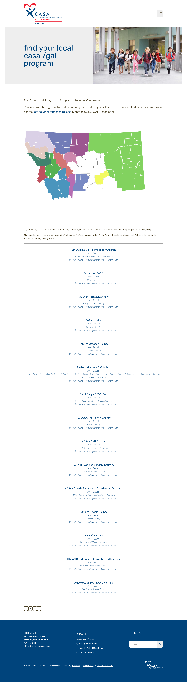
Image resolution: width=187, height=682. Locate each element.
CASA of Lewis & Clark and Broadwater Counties (93, 488)
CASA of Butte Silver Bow (93, 296)
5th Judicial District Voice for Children (93, 249)
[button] (160, 13)
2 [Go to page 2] (34, 608)
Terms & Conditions (105, 666)
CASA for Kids (93, 320)
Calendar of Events (85, 652)
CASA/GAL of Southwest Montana (93, 582)
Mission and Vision (85, 639)
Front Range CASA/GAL (93, 394)
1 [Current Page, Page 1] (30, 608)
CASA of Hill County (93, 441)
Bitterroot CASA (93, 273)
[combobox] (143, 644)
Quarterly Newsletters (86, 643)
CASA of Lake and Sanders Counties (94, 464)
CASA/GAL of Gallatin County (94, 417)
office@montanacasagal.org (52, 111)
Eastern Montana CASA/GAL (93, 367)
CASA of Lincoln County (93, 512)
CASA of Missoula (93, 535)
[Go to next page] (39, 609)
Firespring (76, 666)
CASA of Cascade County (93, 343)
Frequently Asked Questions (89, 648)
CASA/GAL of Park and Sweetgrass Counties (93, 559)
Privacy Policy (88, 666)
